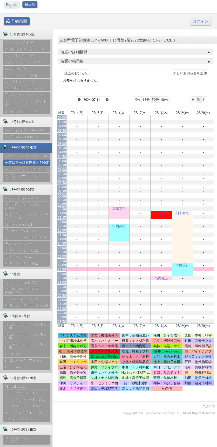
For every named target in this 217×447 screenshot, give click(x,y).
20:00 (62, 291)
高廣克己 (119, 208)
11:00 (62, 213)
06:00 (62, 169)
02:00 (62, 135)
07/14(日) (77, 113)
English (11, 4)
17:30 (62, 269)
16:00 (62, 256)
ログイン (200, 21)
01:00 (62, 126)
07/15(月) (98, 113)
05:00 (62, 161)
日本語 (30, 4)
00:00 (62, 117)
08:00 (62, 187)
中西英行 (119, 226)
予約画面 (16, 21)
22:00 (62, 308)
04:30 (62, 156)
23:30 (62, 321)
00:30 (62, 122)
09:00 (62, 195)
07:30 (62, 182)
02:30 (62, 139)
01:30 (62, 130)
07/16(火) (119, 113)
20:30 (62, 295)
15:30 (62, 252)
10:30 (62, 208)
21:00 (62, 300)
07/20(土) (203, 113)
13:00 (62, 230)
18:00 (62, 274)
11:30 (62, 217)
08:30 (62, 191)
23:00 (62, 317)
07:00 (62, 178)
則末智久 (182, 213)
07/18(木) (161, 113)
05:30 (62, 165)
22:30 (62, 313)
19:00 (62, 282)
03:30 (62, 148)
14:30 (62, 243)
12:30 (62, 226)
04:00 (62, 152)
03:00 (62, 143)
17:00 (62, 265)
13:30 (62, 235)
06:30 (62, 174)
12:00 (62, 222)
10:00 (62, 204)
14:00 (62, 239)
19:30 (62, 287)
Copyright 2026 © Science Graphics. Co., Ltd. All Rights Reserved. (169, 413)
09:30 (62, 200)
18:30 (62, 278)
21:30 (62, 304)
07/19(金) (182, 113)
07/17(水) (140, 113)
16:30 (62, 261)
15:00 (62, 248)
